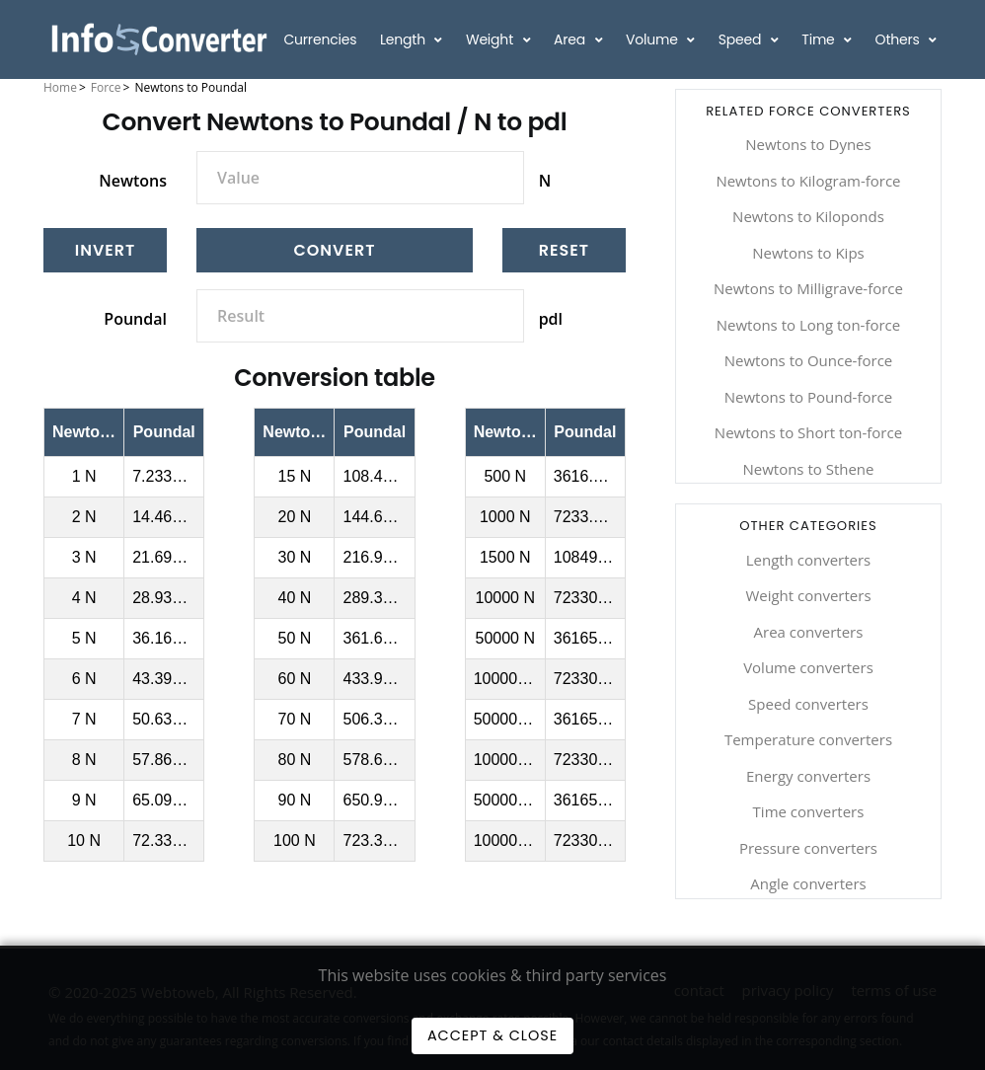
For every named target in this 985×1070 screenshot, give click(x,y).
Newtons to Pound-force (808, 397)
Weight (491, 39)
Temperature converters (808, 739)
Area (571, 39)
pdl (551, 319)
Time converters (809, 811)
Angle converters (808, 883)
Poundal (135, 319)
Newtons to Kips (808, 253)
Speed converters (808, 704)
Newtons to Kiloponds (808, 216)
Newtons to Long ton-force (809, 325)
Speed (742, 39)
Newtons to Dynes (808, 144)
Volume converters (808, 667)
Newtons (133, 181)
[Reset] (564, 250)
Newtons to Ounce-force (808, 360)
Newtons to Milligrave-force (808, 288)
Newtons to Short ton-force (808, 432)
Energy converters (808, 776)
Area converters (809, 632)
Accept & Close (492, 1035)
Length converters (808, 560)
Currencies (319, 39)
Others (899, 39)
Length (404, 39)
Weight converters (808, 595)
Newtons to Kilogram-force (808, 181)
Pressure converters (808, 848)
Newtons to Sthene (807, 469)
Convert (334, 250)
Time (819, 39)
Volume (653, 39)
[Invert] (105, 250)
